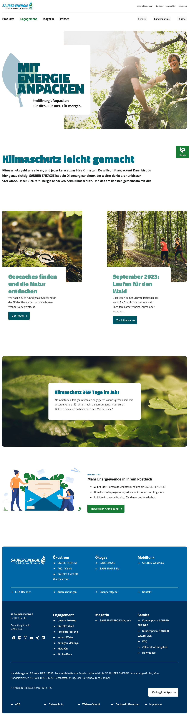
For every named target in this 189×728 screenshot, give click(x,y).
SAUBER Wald (66, 634)
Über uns (183, 5)
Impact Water (65, 646)
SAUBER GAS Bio (109, 577)
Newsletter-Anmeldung (104, 517)
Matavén (63, 657)
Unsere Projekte (67, 629)
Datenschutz (56, 713)
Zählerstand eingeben (154, 655)
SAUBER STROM (67, 571)
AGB (17, 713)
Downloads (149, 661)
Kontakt (159, 5)
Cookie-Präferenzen (127, 713)
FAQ (144, 650)
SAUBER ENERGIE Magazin (115, 629)
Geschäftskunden (145, 5)
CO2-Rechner (23, 600)
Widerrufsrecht (91, 713)
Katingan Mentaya (68, 651)
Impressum (155, 713)
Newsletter (171, 5)
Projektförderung (68, 640)
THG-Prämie (65, 577)
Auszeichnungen (67, 600)
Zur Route (18, 324)
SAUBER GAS (107, 571)
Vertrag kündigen (162, 701)
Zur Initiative (123, 329)
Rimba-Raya (65, 663)
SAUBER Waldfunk (153, 571)
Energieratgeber (109, 600)
